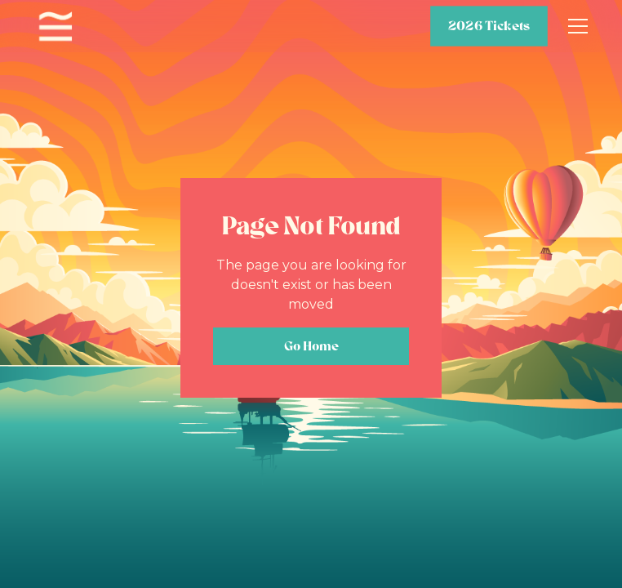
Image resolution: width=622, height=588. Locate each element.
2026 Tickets (489, 26)
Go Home (311, 346)
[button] (574, 26)
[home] (55, 26)
